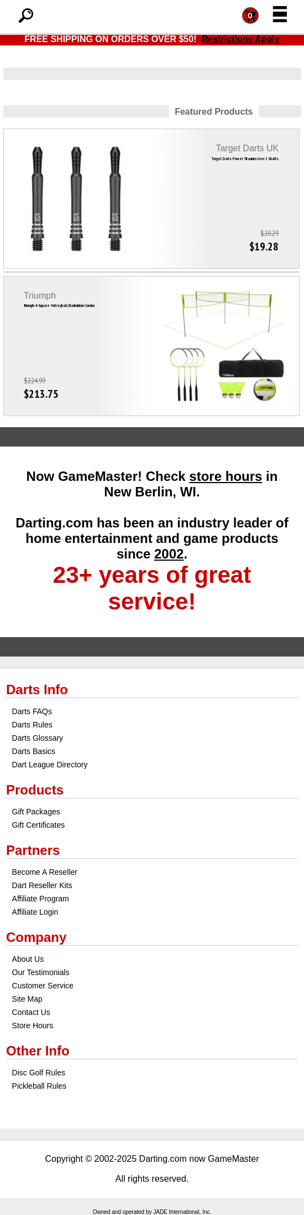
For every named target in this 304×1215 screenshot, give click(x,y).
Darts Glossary (38, 738)
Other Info (38, 1050)
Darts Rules (32, 724)
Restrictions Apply (241, 39)
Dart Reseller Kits (42, 885)
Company (36, 937)
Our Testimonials (41, 972)
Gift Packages (36, 811)
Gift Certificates (38, 825)
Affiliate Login (35, 912)
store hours (225, 476)
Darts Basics (34, 751)
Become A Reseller (44, 872)
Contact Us (31, 1012)
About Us (28, 959)
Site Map (27, 998)
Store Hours (33, 1025)
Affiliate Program (40, 898)
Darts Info (37, 689)
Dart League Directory (50, 764)
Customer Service (43, 985)
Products (35, 789)
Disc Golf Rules (38, 1072)
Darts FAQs (32, 711)
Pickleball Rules (39, 1085)
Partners (33, 850)
